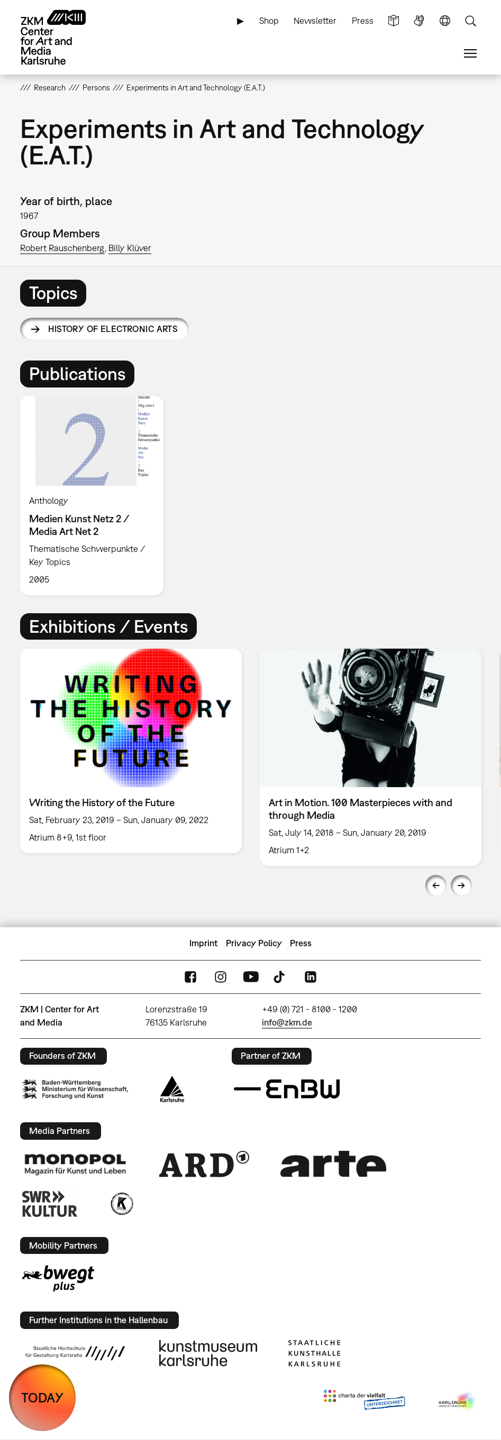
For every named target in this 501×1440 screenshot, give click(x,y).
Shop (269, 20)
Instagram (220, 977)
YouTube (250, 977)
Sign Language (419, 21)
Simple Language (393, 21)
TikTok (280, 977)
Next (461, 885)
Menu (470, 54)
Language (445, 21)
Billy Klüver (129, 248)
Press (363, 20)
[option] (96, 495)
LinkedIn (310, 977)
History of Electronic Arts (113, 329)
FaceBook (190, 977)
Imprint (203, 943)
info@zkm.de (287, 1022)
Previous (436, 885)
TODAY (42, 1397)
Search (470, 21)
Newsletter (315, 20)
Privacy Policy (254, 943)
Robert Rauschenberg (62, 248)
